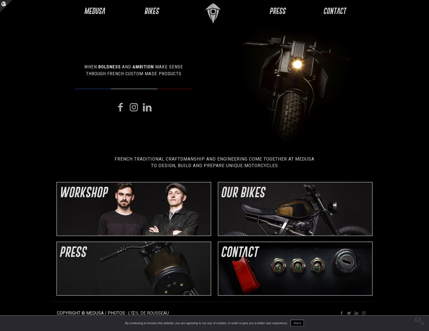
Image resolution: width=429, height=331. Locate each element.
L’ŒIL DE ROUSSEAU (148, 313)
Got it (297, 323)
